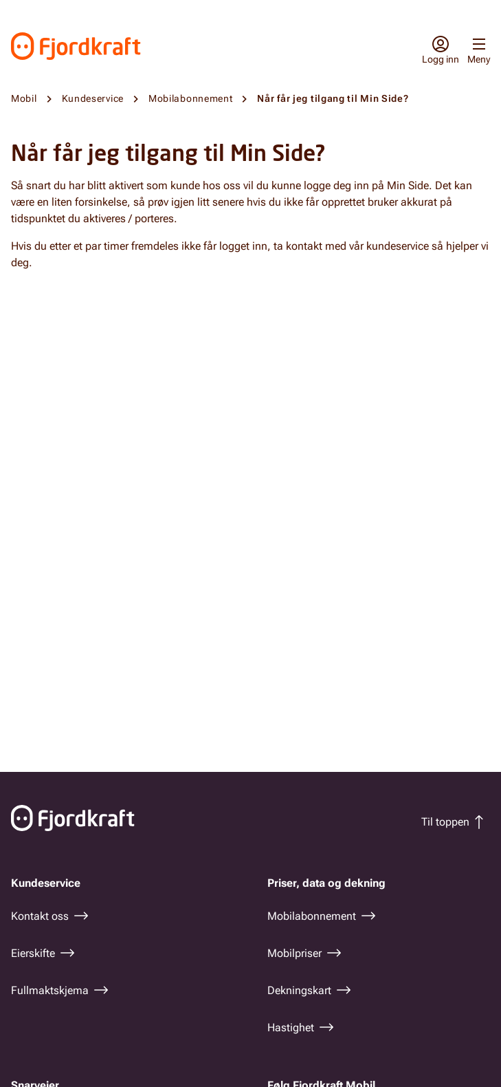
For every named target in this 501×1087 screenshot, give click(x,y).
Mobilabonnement (190, 98)
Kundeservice (93, 98)
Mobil (24, 98)
